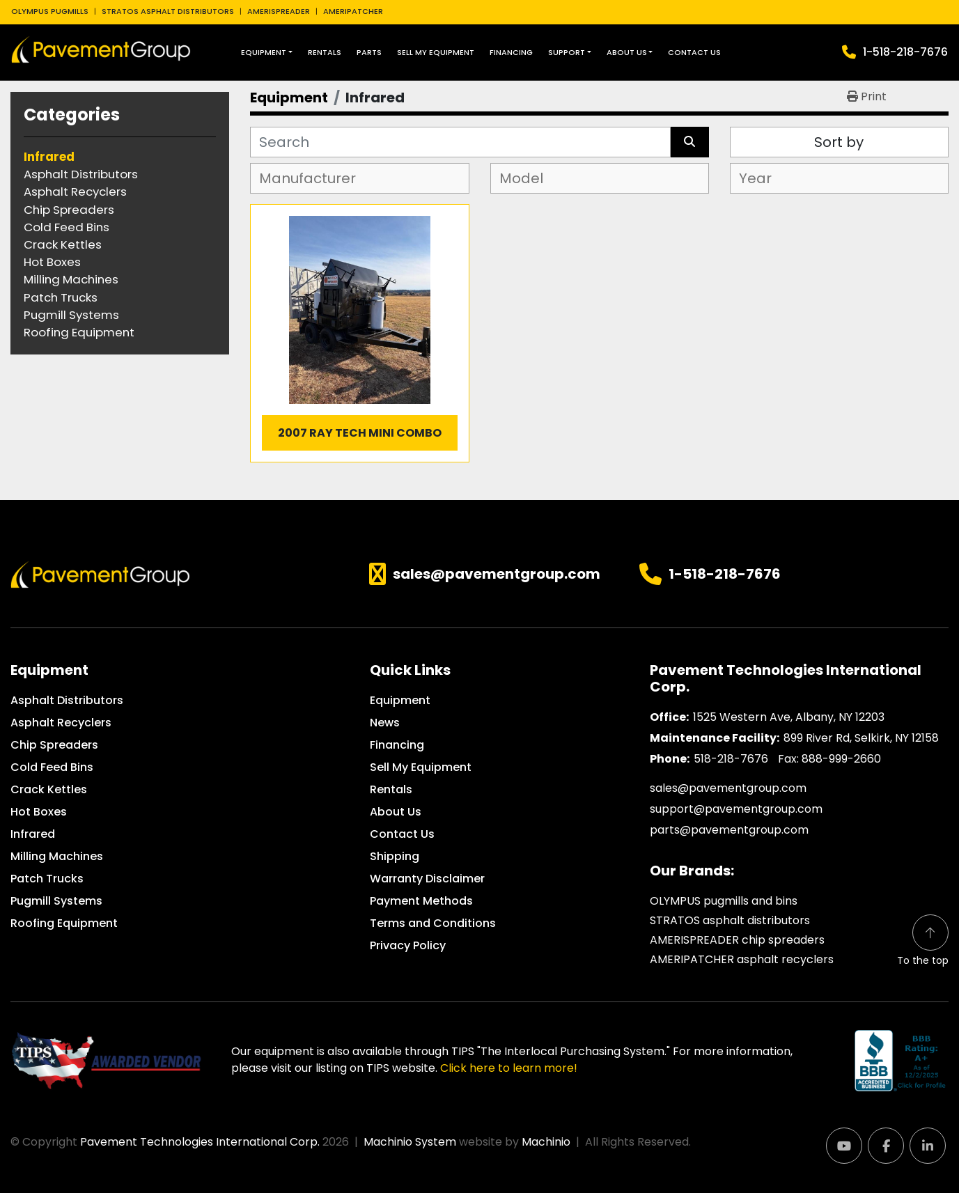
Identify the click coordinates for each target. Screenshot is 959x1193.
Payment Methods (421, 901)
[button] (267, 52)
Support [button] (566, 52)
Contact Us (694, 52)
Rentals (324, 52)
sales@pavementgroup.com (496, 575)
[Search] (460, 142)
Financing (511, 52)
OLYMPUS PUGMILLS (49, 11)
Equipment (263, 52)
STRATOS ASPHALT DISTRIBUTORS (168, 11)
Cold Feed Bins (51, 767)
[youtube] (844, 1146)
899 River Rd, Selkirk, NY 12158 (861, 738)
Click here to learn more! (508, 1068)
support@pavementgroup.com (736, 809)
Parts (369, 52)
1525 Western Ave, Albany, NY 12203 (788, 717)
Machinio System (410, 1142)
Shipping (394, 856)
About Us (627, 52)
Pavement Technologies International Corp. (200, 1142)
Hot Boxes (38, 812)
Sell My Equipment (435, 52)
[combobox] (359, 178)
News (385, 723)
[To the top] (923, 941)
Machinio (546, 1142)
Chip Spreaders (54, 745)
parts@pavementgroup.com (729, 830)
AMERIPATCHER (353, 11)
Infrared (32, 834)
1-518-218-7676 (905, 52)
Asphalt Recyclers (60, 723)
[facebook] (886, 1146)
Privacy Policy (408, 945)
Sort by (839, 142)
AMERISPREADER (278, 11)
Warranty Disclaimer (427, 879)
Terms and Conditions (433, 923)
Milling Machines (56, 856)
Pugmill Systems (56, 901)
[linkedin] (928, 1146)
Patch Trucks (47, 879)
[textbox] (313, 178)
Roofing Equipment (64, 923)
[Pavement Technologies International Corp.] (100, 574)
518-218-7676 (731, 759)
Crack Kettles (48, 789)
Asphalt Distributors (66, 700)
